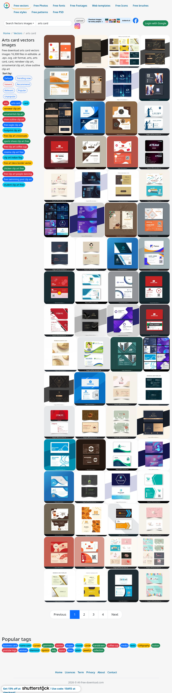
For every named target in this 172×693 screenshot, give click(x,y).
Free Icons (121, 5)
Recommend (23, 84)
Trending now (24, 78)
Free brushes (140, 5)
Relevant (9, 90)
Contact (112, 672)
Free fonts (59, 5)
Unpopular (10, 96)
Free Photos (40, 5)
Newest (8, 84)
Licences (70, 672)
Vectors (18, 33)
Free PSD (58, 12)
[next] (115, 614)
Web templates (101, 5)
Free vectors (21, 5)
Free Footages (78, 5)
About (101, 672)
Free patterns (40, 12)
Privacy (90, 672)
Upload (79, 20)
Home (6, 33)
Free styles (20, 12)
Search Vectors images (19, 23)
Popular (22, 90)
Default (8, 78)
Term (81, 672)
